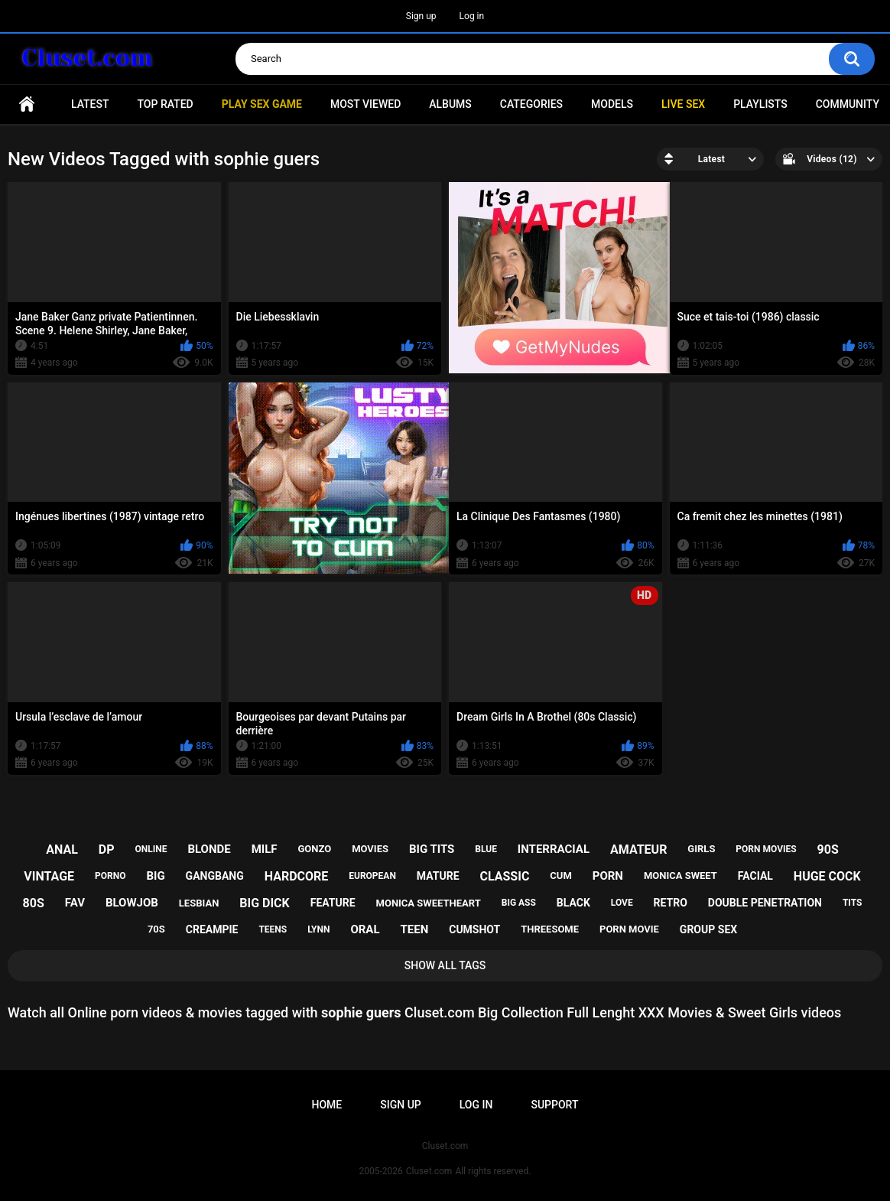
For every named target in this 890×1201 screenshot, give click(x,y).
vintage (49, 876)
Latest (90, 104)
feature (333, 903)
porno (110, 876)
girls (701, 848)
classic (504, 876)
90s (828, 849)
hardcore (297, 876)
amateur (638, 849)
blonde (208, 849)
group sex (708, 929)
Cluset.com (429, 1171)
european (372, 876)
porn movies (766, 849)
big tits (431, 849)
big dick (264, 903)
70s (156, 929)
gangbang (215, 876)
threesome (550, 929)
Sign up (421, 16)
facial (755, 876)
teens (272, 929)
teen (415, 929)
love (622, 902)
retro (670, 903)
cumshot (474, 929)
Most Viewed (365, 104)
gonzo (315, 848)
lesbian (199, 903)
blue (486, 849)
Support (554, 1104)
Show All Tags (445, 965)
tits (852, 902)
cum (560, 875)
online (151, 849)
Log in (472, 16)
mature (438, 876)
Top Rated (165, 104)
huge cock (827, 876)
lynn (318, 929)
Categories (531, 104)
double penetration (765, 903)
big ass (519, 902)
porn (608, 876)
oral (364, 929)
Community (847, 104)
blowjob (132, 903)
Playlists (760, 104)
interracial (554, 849)
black (573, 903)
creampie (212, 929)
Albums (450, 104)
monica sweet (680, 875)
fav (75, 903)
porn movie (629, 929)
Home (27, 104)
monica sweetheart (428, 903)
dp (107, 849)
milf (265, 849)
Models (612, 104)
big (155, 876)
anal (62, 849)
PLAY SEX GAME (262, 104)
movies (370, 848)
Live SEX (683, 104)
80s (33, 903)
